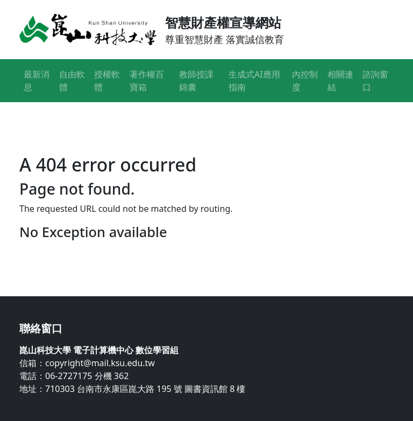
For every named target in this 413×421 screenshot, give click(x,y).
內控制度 (305, 80)
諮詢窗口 (375, 80)
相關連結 (340, 80)
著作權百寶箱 (147, 80)
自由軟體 (72, 80)
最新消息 (36, 80)
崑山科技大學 (45, 350)
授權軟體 (107, 80)
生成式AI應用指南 (254, 80)
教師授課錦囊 (196, 80)
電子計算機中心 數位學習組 (126, 350)
